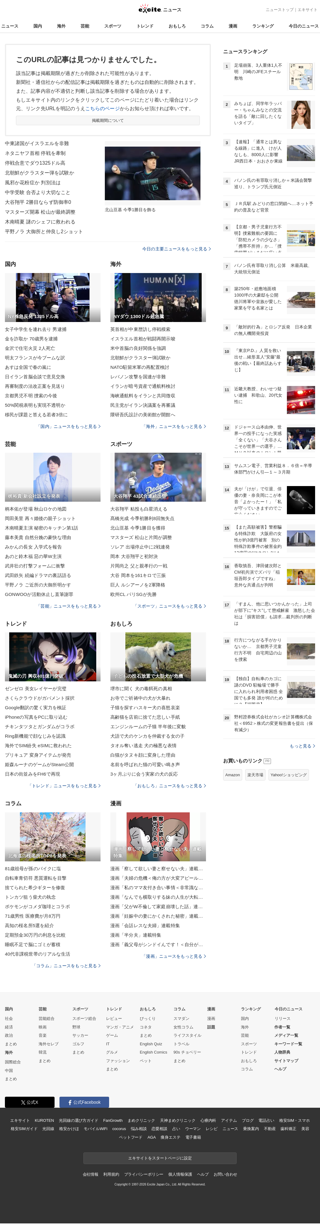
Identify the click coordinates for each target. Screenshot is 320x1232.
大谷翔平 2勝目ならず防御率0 (38, 202)
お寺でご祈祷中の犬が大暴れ (140, 698)
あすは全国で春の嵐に (28, 367)
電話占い (266, 1120)
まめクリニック (141, 1120)
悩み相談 (139, 1128)
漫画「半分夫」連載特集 (135, 935)
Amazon (232, 775)
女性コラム (183, 1027)
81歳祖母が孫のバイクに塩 (33, 868)
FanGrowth (113, 1120)
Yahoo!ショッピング (289, 775)
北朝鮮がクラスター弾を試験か (39, 172)
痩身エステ (170, 1137)
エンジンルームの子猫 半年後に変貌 (148, 726)
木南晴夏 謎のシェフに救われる (40, 221)
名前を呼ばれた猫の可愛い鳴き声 (145, 764)
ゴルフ (78, 1044)
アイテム (229, 1120)
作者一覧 (282, 1027)
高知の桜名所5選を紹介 (29, 925)
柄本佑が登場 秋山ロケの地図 (36, 508)
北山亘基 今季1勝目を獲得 (137, 527)
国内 (37, 26)
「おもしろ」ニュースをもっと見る (169, 785)
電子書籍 (193, 1137)
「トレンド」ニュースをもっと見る (64, 785)
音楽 (43, 1035)
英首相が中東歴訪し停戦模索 (140, 329)
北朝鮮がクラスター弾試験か (140, 357)
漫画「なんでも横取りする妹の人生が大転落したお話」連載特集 (158, 897)
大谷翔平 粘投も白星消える (138, 508)
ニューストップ (280, 9)
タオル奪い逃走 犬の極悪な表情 (143, 745)
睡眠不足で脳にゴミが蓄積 (32, 944)
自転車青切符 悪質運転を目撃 (36, 878)
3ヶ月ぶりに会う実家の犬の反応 (144, 774)
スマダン (181, 1018)
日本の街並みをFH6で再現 (32, 774)
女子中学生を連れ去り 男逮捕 (36, 329)
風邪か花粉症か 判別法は (33, 182)
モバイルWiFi (95, 1128)
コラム (207, 26)
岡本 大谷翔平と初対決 (134, 556)
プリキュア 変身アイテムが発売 (38, 755)
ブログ (248, 1120)
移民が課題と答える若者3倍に (36, 414)
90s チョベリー (187, 1052)
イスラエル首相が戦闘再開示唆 (142, 338)
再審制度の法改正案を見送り (35, 386)
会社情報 (90, 1174)
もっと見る (302, 745)
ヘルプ (280, 1069)
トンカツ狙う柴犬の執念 (30, 897)
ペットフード (131, 1137)
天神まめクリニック (178, 1120)
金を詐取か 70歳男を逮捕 (31, 338)
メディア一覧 (286, 1035)
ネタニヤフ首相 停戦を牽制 (35, 153)
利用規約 (111, 1174)
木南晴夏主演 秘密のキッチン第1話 (41, 527)
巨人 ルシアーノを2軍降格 (137, 584)
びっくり (148, 1018)
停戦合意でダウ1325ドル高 (35, 163)
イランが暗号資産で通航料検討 (142, 386)
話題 (211, 1027)
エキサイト (308, 9)
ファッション (118, 1060)
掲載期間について (108, 120)
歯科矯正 (288, 1128)
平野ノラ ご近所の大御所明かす (38, 584)
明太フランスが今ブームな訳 (35, 357)
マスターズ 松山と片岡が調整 (141, 537)
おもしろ (177, 26)
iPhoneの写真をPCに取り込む (36, 717)
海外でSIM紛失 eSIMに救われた (38, 745)
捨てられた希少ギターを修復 (35, 887)
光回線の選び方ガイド (78, 1120)
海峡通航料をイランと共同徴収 (142, 395)
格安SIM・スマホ (294, 1120)
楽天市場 (255, 775)
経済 (9, 1027)
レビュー (114, 1018)
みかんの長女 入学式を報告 (33, 546)
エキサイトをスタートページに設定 (160, 1158)
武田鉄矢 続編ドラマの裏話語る (38, 575)
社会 (9, 1018)
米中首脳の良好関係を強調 (138, 348)
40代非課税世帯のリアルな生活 (37, 954)
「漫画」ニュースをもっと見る (174, 956)
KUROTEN (44, 1120)
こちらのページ (102, 108)
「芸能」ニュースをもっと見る (68, 606)
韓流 (43, 1052)
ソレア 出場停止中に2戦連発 (140, 546)
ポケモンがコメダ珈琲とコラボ (37, 906)
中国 (9, 1070)
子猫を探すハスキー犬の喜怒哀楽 (145, 707)
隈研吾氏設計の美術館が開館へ (142, 414)
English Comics (153, 1052)
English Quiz (151, 1044)
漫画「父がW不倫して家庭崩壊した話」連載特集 (158, 906)
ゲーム (112, 1035)
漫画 (233, 26)
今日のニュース (304, 26)
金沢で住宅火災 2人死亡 (30, 348)
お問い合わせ (225, 1174)
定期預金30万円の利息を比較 (35, 935)
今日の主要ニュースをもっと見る (176, 248)
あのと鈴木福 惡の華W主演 (33, 556)
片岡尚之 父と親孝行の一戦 (138, 565)
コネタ (146, 1027)
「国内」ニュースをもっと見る (68, 426)
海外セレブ (49, 1044)
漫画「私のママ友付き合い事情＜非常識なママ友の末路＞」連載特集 (158, 887)
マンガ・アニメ (120, 1027)
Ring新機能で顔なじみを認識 (35, 736)
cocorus (119, 1128)
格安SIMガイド (24, 1128)
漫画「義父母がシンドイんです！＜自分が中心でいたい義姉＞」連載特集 (158, 944)
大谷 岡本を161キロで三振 (138, 575)
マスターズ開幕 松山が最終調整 (40, 212)
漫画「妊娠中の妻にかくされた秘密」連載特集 (158, 916)
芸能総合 (47, 1018)
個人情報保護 (180, 1174)
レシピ (212, 1128)
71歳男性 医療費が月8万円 (32, 916)
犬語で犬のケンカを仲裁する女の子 (147, 736)
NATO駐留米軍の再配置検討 (139, 367)
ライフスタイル (187, 1035)
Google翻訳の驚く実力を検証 (35, 707)
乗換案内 (251, 1128)
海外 (61, 26)
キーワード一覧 (288, 1044)
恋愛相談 (159, 1128)
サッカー (80, 1035)
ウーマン (193, 1128)
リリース (283, 1018)
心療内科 (208, 1120)
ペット (146, 1060)
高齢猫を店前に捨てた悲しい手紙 (145, 717)
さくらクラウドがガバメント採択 (39, 698)
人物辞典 (282, 1052)
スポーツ (112, 26)
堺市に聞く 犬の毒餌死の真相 (141, 688)
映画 (43, 1027)
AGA (151, 1137)
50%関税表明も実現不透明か (35, 405)
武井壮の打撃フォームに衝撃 (35, 565)
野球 (76, 1027)
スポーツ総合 (84, 1018)
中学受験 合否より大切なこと (37, 192)
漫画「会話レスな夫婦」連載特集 (145, 925)
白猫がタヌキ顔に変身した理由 (142, 755)
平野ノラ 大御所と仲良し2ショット (44, 231)
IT (108, 1044)
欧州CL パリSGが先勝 (133, 594)
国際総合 (13, 1062)
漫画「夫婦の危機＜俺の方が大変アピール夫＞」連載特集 (158, 878)
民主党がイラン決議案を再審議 (142, 405)
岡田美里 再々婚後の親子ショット (40, 518)
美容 (305, 1128)
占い (176, 1128)
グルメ (112, 1052)
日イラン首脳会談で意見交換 (35, 376)
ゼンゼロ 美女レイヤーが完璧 (36, 688)
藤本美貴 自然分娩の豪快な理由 (38, 537)
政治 (9, 1035)
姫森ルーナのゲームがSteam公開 (39, 764)
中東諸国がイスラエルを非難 (37, 143)
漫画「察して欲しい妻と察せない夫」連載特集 (158, 868)
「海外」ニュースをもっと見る (174, 426)
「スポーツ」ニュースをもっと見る (169, 606)
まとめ (11, 1044)
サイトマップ (286, 1060)
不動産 (270, 1128)
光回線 (48, 1128)
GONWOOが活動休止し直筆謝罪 (39, 594)
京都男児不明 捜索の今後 (31, 395)
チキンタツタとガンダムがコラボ (39, 726)
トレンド (145, 26)
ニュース (9, 26)
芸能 (85, 26)
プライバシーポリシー (144, 1174)
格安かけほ (69, 1128)
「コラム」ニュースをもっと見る (66, 965)
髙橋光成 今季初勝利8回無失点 (142, 518)
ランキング (263, 26)
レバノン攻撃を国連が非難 (138, 376)
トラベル (181, 1044)
